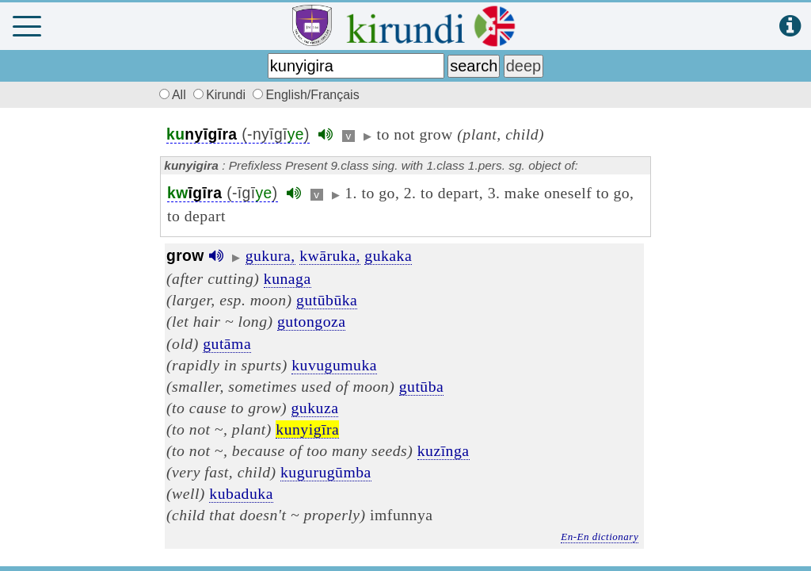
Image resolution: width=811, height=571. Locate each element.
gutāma (227, 343)
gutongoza (311, 321)
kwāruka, (329, 255)
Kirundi (221, 95)
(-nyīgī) (238, 134)
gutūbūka (326, 299)
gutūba (421, 386)
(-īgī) (222, 193)
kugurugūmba (325, 472)
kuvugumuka (334, 365)
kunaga (287, 278)
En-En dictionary (599, 536)
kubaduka (241, 493)
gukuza (315, 407)
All (170, 95)
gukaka (388, 255)
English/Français (306, 95)
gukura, (270, 255)
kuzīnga (443, 450)
